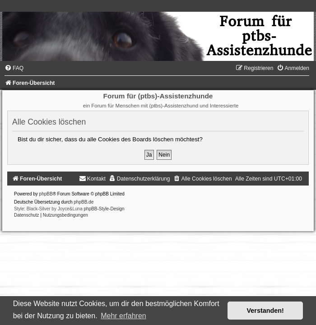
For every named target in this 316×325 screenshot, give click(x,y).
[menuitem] (14, 68)
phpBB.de (83, 202)
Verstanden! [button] (265, 310)
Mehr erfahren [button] (123, 316)
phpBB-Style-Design (104, 208)
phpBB (46, 193)
